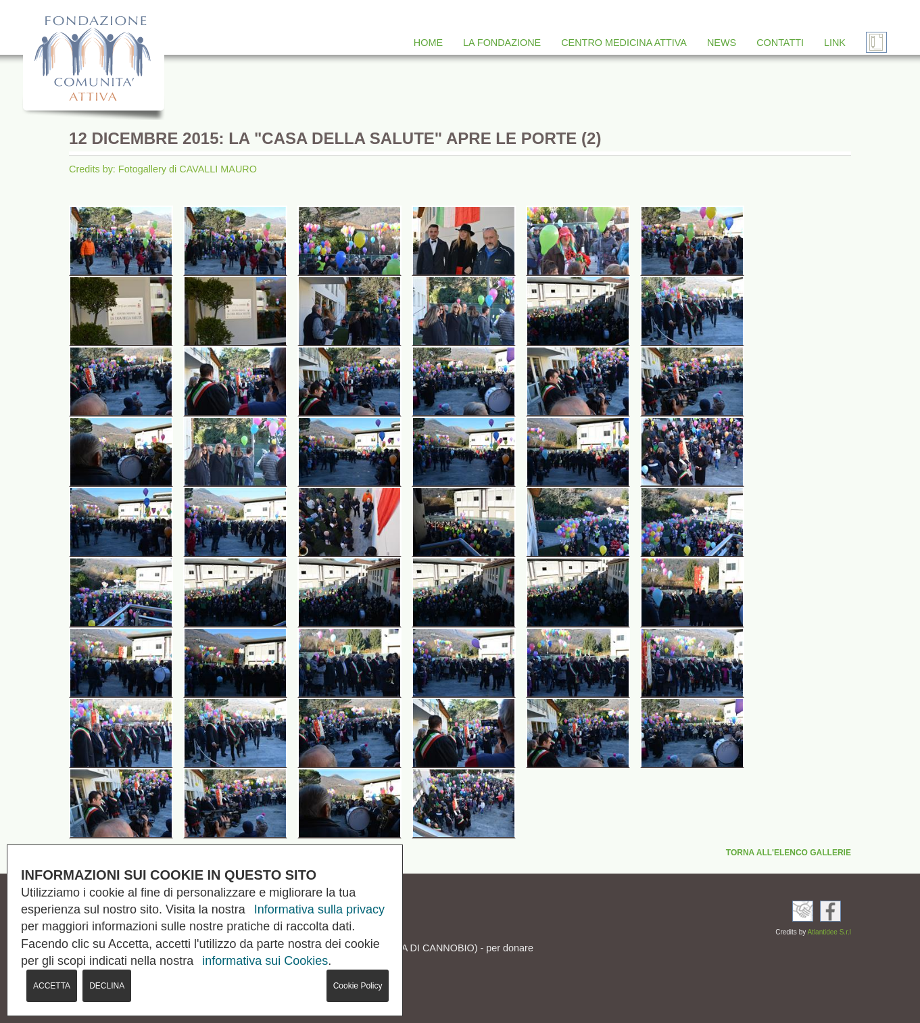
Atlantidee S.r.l (828, 932)
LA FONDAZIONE (502, 42)
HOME (428, 42)
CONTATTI (780, 42)
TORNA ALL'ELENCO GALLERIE (788, 852)
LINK (835, 42)
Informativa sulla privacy (319, 909)
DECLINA (106, 986)
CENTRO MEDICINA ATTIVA (624, 42)
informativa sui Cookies (265, 961)
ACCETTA (51, 986)
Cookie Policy (358, 986)
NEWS (721, 42)
